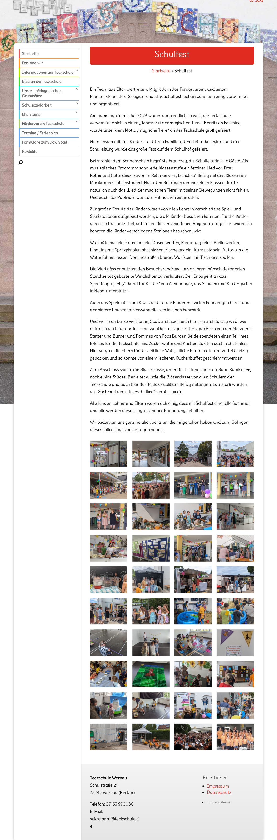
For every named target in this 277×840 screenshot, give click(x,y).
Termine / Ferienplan (40, 132)
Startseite (30, 53)
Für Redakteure (218, 802)
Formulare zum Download (44, 142)
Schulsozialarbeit (36, 105)
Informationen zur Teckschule (47, 72)
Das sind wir (32, 63)
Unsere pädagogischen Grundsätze (41, 93)
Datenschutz (219, 792)
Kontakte (29, 151)
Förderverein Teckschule (43, 123)
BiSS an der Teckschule (41, 81)
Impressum (218, 786)
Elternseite (31, 114)
